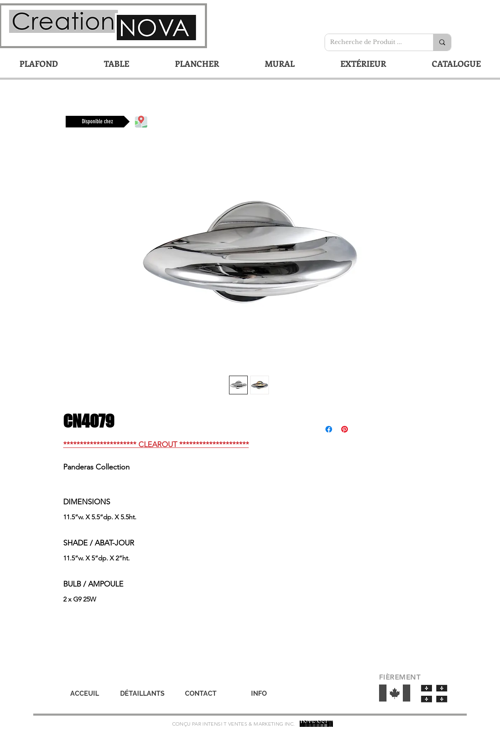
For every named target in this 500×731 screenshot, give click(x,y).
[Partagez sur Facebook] (329, 429)
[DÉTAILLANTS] (142, 693)
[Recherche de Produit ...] (373, 42)
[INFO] (259, 693)
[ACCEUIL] (85, 693)
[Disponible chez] (98, 121)
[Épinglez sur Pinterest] (345, 429)
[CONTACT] (201, 693)
